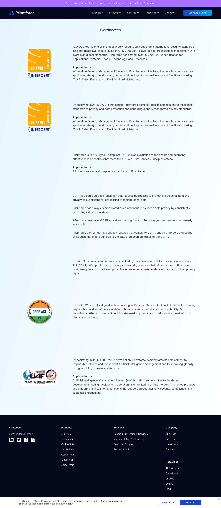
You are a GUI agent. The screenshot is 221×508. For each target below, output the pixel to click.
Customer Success (124, 444)
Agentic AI (98, 12)
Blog (168, 488)
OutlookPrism (68, 444)
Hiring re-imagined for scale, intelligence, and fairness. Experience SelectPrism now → (113, 3)
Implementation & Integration (129, 439)
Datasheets (172, 473)
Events (169, 483)
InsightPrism (67, 449)
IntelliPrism (67, 439)
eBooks (170, 478)
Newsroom (172, 444)
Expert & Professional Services (131, 433)
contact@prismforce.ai (21, 433)
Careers (170, 449)
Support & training (123, 449)
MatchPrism (67, 459)
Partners (170, 439)
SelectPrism (67, 464)
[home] (21, 13)
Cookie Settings (168, 502)
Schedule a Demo (197, 12)
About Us (171, 433)
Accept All (190, 502)
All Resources (173, 468)
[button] (115, 13)
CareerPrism (68, 454)
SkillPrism (66, 433)
